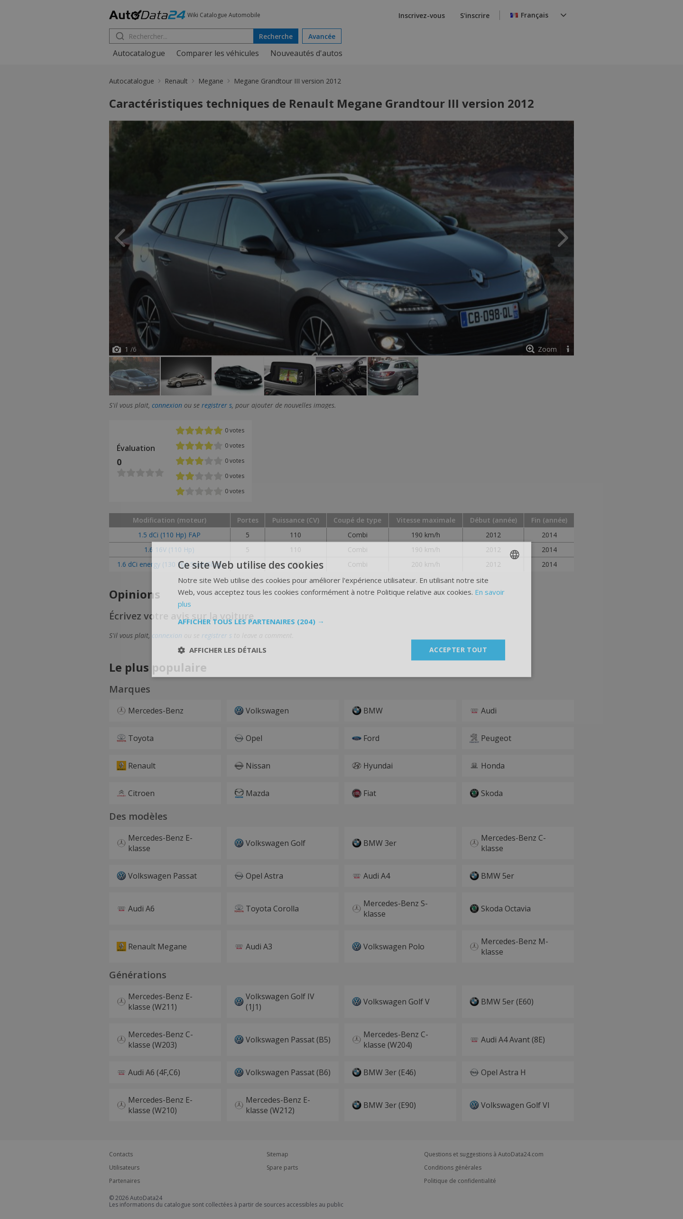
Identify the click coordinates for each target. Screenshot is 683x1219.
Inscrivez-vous (421, 15)
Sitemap (277, 1154)
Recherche (276, 36)
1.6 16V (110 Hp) (169, 549)
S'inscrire (474, 15)
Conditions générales (452, 1168)
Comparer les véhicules (217, 53)
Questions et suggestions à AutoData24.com (484, 1154)
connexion (167, 405)
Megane (210, 80)
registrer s (217, 405)
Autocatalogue (139, 53)
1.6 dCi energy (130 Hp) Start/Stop (169, 564)
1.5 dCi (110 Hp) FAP (169, 534)
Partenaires (124, 1181)
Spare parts (282, 1168)
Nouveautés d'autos (306, 53)
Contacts (121, 1154)
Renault (176, 80)
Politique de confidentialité (460, 1181)
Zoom (547, 349)
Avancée (321, 36)
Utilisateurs (124, 1168)
